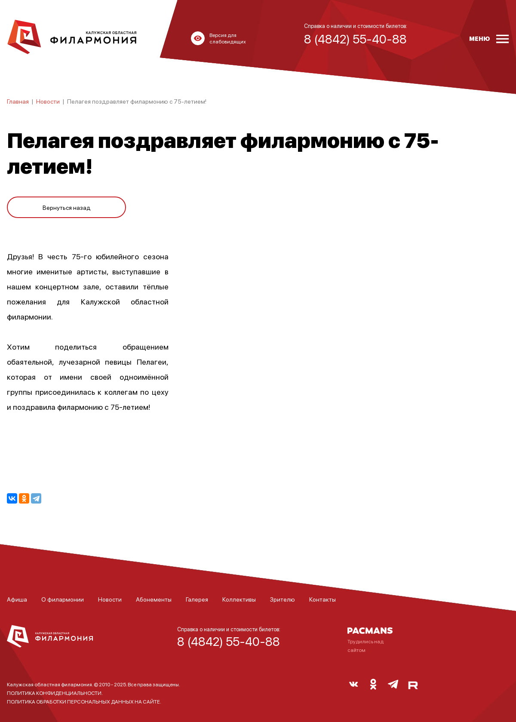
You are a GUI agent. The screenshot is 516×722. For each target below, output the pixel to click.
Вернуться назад (67, 207)
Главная (18, 101)
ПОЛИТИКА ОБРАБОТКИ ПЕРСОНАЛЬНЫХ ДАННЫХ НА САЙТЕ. (84, 701)
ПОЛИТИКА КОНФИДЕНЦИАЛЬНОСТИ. (55, 693)
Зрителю (282, 599)
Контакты (322, 599)
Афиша (17, 599)
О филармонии (62, 599)
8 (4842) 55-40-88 (228, 641)
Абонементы (154, 599)
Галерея (197, 599)
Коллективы (239, 599)
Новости (48, 101)
